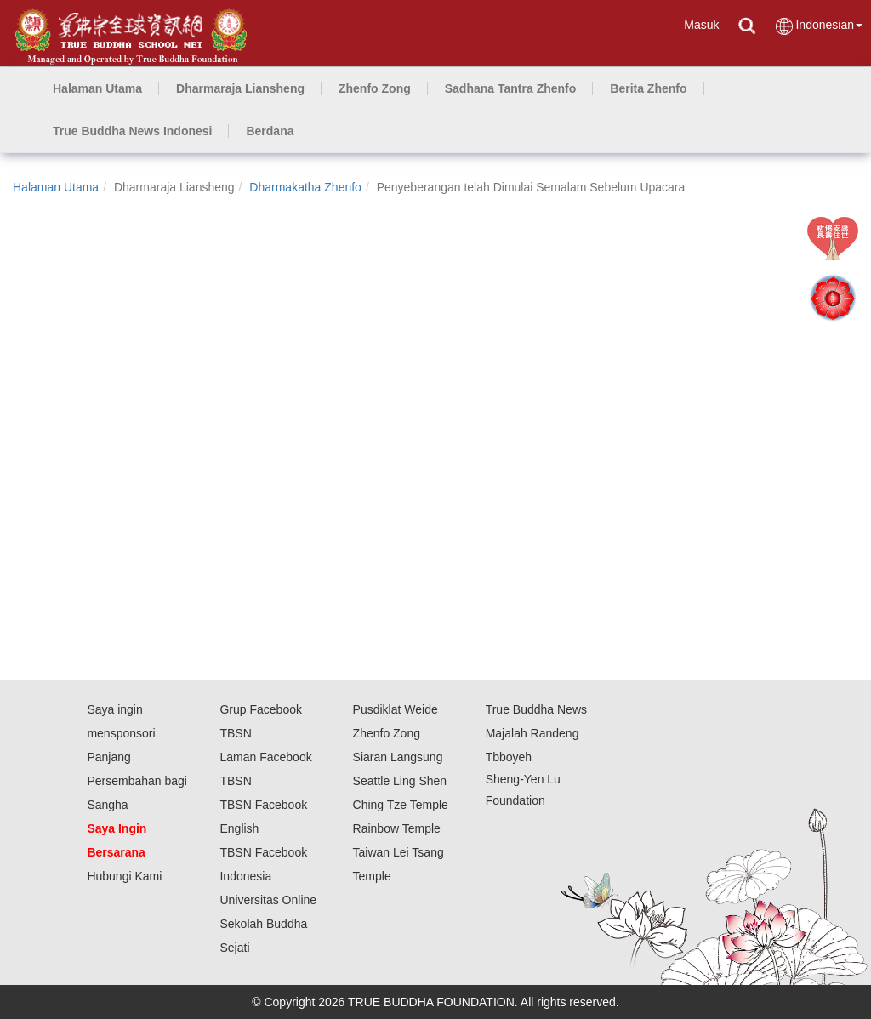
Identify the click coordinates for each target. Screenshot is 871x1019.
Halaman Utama (56, 187)
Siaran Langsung (398, 757)
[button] (240, 88)
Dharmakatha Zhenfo (305, 187)
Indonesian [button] (818, 26)
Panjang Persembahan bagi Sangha (137, 780)
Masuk (701, 24)
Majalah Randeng (532, 733)
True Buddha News (536, 709)
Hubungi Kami (124, 876)
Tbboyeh (509, 757)
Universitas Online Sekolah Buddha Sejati (267, 923)
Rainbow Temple (397, 828)
